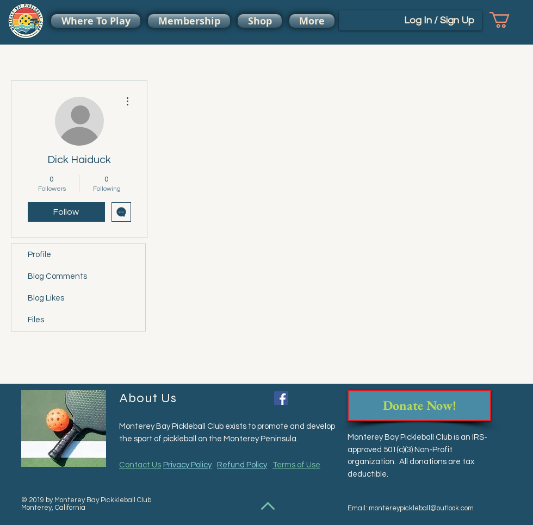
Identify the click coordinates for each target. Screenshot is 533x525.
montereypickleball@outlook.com (421, 508)
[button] (509, 20)
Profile (39, 255)
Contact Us (140, 465)
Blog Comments (57, 276)
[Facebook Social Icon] (281, 398)
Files (36, 320)
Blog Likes (46, 298)
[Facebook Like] (312, 399)
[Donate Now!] (419, 405)
